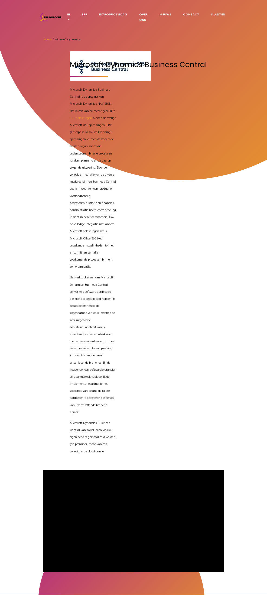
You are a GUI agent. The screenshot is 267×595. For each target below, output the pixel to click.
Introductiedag (113, 14)
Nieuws (165, 14)
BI (68, 14)
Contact (191, 14)
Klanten (218, 14)
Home (48, 39)
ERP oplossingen (81, 118)
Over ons (143, 17)
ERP (84, 14)
